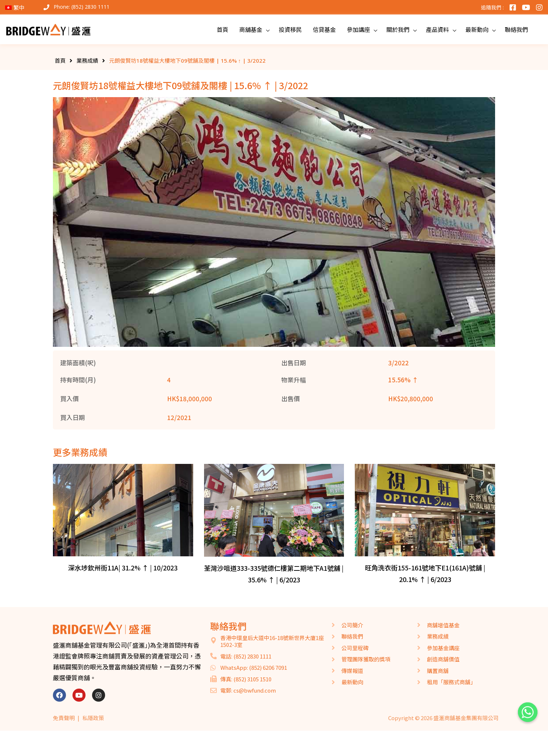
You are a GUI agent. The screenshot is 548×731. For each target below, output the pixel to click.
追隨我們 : (492, 7)
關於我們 (398, 29)
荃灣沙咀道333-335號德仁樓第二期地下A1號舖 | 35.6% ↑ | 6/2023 (274, 573)
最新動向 (477, 29)
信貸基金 (324, 29)
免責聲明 (64, 718)
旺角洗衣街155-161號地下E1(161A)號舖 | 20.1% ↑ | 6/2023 (425, 573)
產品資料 (437, 29)
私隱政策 (93, 718)
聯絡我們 (516, 29)
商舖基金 (250, 29)
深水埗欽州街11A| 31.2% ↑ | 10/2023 (123, 567)
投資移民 (290, 29)
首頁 (222, 29)
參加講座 (358, 29)
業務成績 (87, 60)
